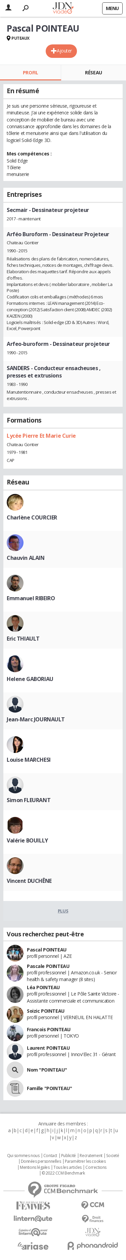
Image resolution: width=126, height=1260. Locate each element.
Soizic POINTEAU (46, 1011)
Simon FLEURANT (28, 800)
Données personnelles (41, 1161)
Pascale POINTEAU (48, 966)
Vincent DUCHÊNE (29, 881)
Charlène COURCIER (32, 517)
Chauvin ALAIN (26, 558)
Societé (112, 1155)
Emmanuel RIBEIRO (31, 598)
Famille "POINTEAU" (49, 1088)
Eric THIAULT (23, 638)
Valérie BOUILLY (27, 840)
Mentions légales (34, 1167)
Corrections (95, 1167)
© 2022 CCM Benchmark (63, 1173)
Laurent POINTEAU (48, 1048)
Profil (30, 72)
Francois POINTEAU (49, 1029)
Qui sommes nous (23, 1155)
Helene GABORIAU (30, 679)
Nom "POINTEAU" (47, 1070)
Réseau (93, 72)
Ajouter (64, 50)
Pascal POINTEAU (47, 949)
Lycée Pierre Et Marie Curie (41, 435)
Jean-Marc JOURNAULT (36, 719)
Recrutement (91, 1155)
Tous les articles (67, 1167)
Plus (63, 911)
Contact (50, 1155)
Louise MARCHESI (29, 759)
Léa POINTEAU (43, 987)
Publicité (68, 1155)
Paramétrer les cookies (85, 1161)
